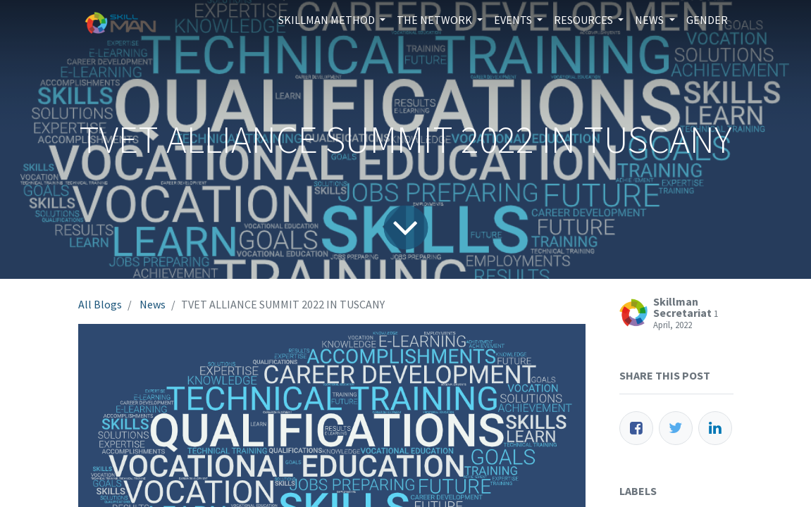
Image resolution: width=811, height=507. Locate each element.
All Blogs (100, 304)
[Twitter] (676, 428)
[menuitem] (707, 20)
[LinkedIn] (715, 428)
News (153, 304)
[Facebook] (636, 428)
